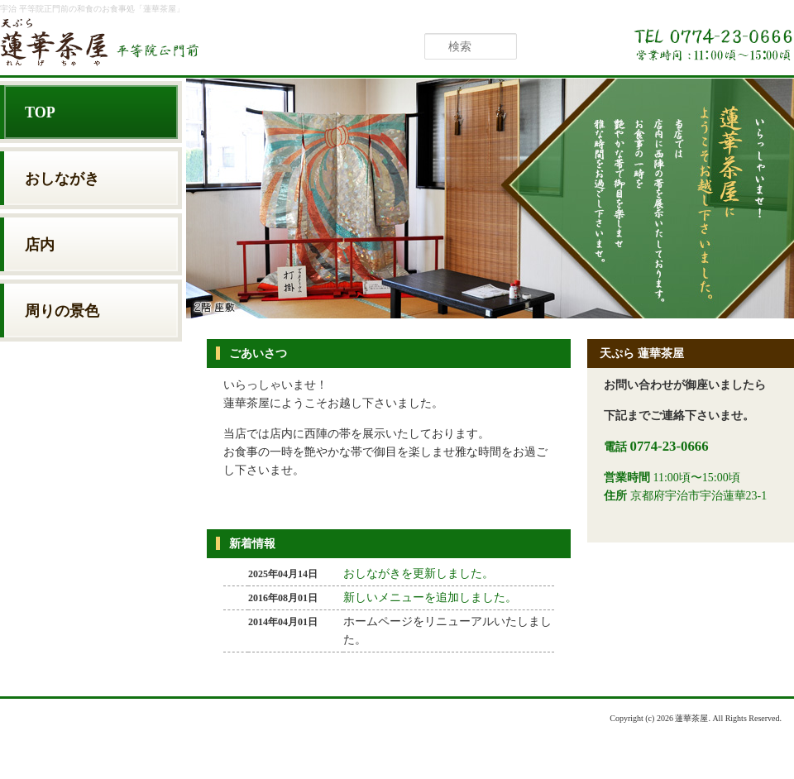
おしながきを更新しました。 (418, 573)
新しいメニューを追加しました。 (430, 597)
